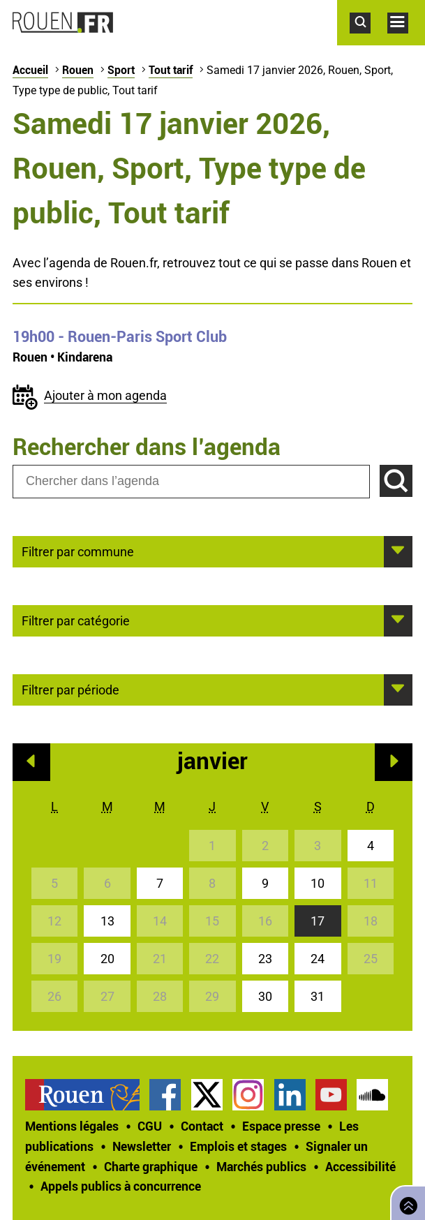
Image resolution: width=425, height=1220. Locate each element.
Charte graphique (150, 1166)
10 (318, 883)
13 (107, 921)
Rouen (78, 69)
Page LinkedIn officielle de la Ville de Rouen (290, 1094)
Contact (202, 1125)
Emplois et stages (238, 1146)
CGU (149, 1125)
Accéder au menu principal (406, 40)
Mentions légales (72, 1125)
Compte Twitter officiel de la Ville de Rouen (207, 1094)
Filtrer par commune (78, 550)
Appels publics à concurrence (120, 1185)
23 (265, 958)
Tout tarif (171, 69)
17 (318, 921)
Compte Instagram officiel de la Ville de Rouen (248, 1094)
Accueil (30, 69)
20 (107, 958)
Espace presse (281, 1125)
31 (318, 996)
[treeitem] (87, 1094)
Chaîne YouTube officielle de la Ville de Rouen (331, 1094)
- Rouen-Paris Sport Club (120, 336)
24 (318, 958)
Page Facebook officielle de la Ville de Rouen (165, 1094)
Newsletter (141, 1146)
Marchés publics (261, 1166)
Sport (121, 69)
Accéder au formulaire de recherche (368, 40)
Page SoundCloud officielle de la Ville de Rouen (372, 1094)
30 (265, 996)
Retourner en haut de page (405, 1201)
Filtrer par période (70, 688)
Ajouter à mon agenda (105, 395)
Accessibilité (360, 1166)
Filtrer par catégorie (76, 619)
